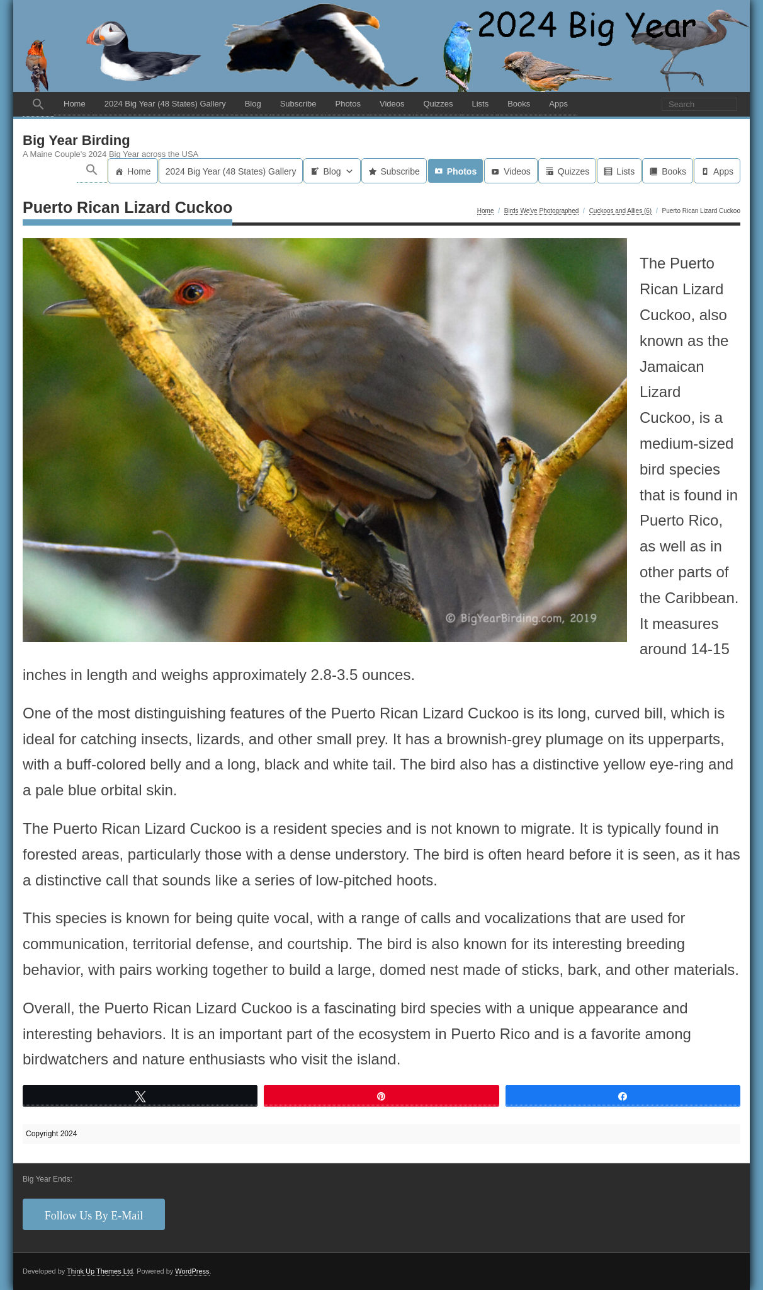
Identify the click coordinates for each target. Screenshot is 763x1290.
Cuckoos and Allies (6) (620, 210)
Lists (480, 103)
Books (518, 103)
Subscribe (298, 103)
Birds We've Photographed (541, 210)
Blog (253, 103)
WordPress (192, 1271)
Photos (347, 103)
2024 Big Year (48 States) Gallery (165, 103)
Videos (392, 103)
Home (75, 103)
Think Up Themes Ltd (100, 1271)
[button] (38, 104)
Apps (558, 103)
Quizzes (438, 103)
